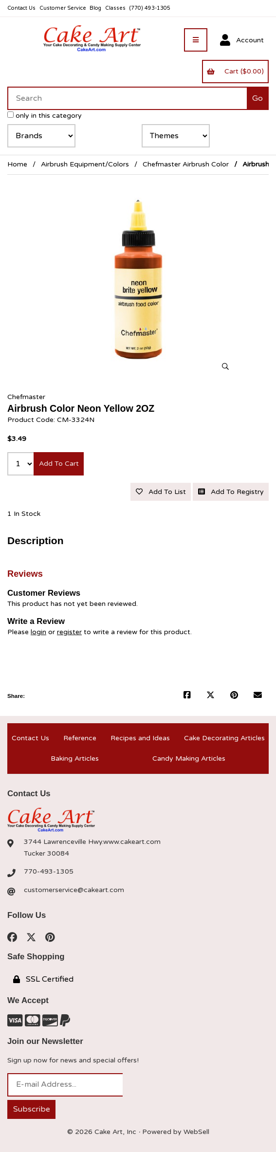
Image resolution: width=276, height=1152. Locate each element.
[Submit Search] (258, 98)
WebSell (196, 1132)
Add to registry (231, 492)
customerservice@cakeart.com (74, 890)
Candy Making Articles (188, 758)
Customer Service (62, 8)
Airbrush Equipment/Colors (85, 164)
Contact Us (21, 8)
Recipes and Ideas (140, 738)
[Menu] (195, 40)
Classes (115, 8)
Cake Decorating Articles (224, 738)
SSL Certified (43, 979)
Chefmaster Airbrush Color (186, 164)
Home (17, 164)
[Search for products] (127, 98)
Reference (79, 738)
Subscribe (31, 1109)
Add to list (161, 492)
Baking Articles (75, 758)
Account (242, 40)
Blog (95, 8)
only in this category (44, 115)
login (38, 632)
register (69, 632)
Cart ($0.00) (235, 71)
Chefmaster (26, 397)
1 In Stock (23, 514)
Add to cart (59, 463)
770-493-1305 (49, 871)
